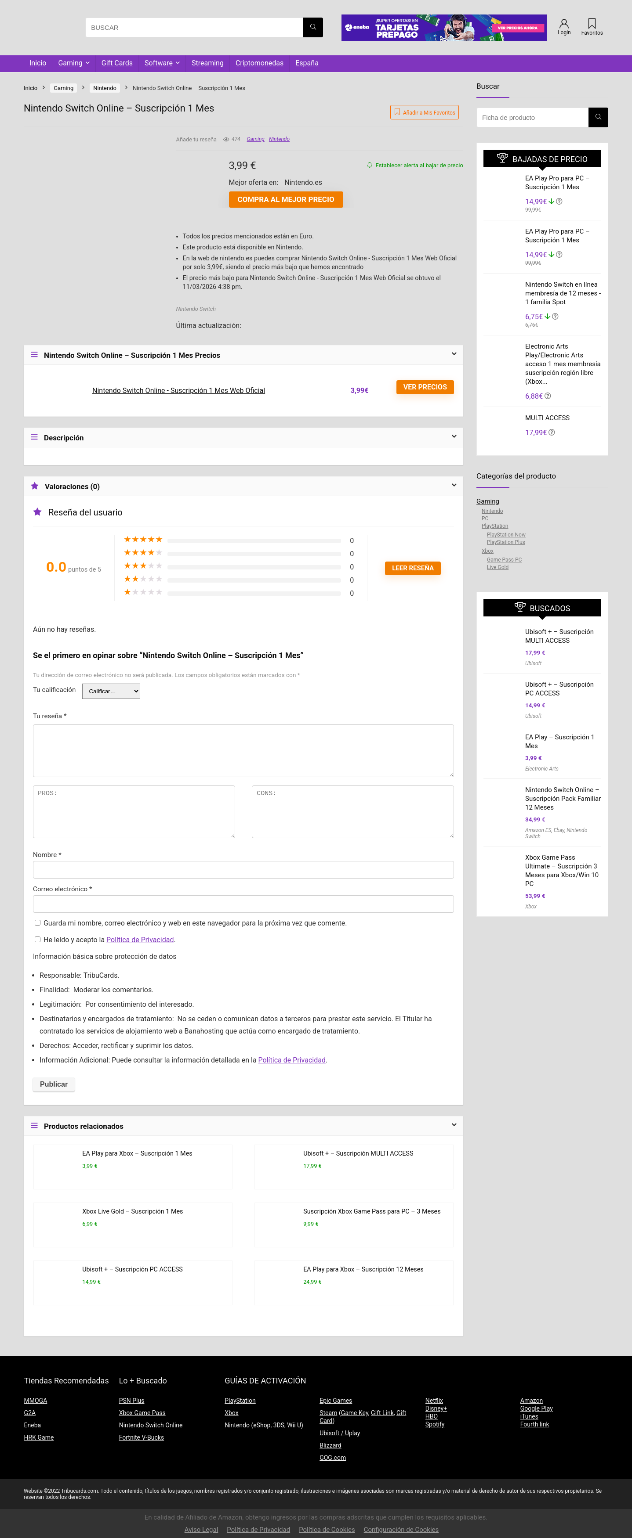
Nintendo (104, 88)
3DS (278, 1425)
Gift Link (382, 1412)
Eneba (32, 1425)
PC (485, 518)
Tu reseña (49, 716)
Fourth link (534, 1424)
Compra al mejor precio (286, 199)
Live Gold (498, 567)
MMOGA (35, 1400)
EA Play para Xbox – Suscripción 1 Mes (137, 1153)
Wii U (294, 1425)
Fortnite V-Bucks (141, 1437)
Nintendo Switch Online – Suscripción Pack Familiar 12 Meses (563, 798)
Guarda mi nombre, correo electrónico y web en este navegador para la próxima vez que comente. (195, 923)
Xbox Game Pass (142, 1412)
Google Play (536, 1408)
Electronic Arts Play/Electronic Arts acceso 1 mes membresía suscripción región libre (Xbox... (563, 363)
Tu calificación (54, 690)
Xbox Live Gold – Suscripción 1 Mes (132, 1211)
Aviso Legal (201, 1530)
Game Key (354, 1412)
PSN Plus (132, 1400)
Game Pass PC (504, 560)
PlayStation (495, 526)
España (307, 63)
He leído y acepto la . (105, 940)
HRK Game (39, 1437)
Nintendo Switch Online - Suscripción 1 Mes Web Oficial (178, 390)
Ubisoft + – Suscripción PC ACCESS (132, 1269)
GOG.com (333, 1457)
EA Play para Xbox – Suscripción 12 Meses (363, 1269)
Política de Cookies (327, 1530)
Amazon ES (538, 830)
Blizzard (330, 1445)
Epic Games (336, 1400)
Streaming (208, 63)
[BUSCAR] (313, 27)
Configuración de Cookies (401, 1530)
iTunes (529, 1416)
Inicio (37, 63)
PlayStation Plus (506, 542)
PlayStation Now (506, 535)
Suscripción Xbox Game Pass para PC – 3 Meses (372, 1211)
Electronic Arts (542, 769)
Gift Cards (117, 63)
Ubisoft (533, 663)
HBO (431, 1416)
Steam (328, 1412)
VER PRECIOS (425, 387)
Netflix (434, 1400)
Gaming (70, 63)
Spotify (435, 1424)
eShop (261, 1425)
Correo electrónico (62, 889)
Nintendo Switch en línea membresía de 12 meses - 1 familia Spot (563, 293)
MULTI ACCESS (547, 418)
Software (159, 63)
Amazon (531, 1400)
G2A (30, 1412)
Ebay (559, 830)
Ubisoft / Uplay (340, 1433)
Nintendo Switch (196, 309)
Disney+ (436, 1408)
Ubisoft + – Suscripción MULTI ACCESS (358, 1153)
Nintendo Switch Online (151, 1425)
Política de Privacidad (140, 940)
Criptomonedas (259, 63)
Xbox (488, 551)
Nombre (47, 855)
